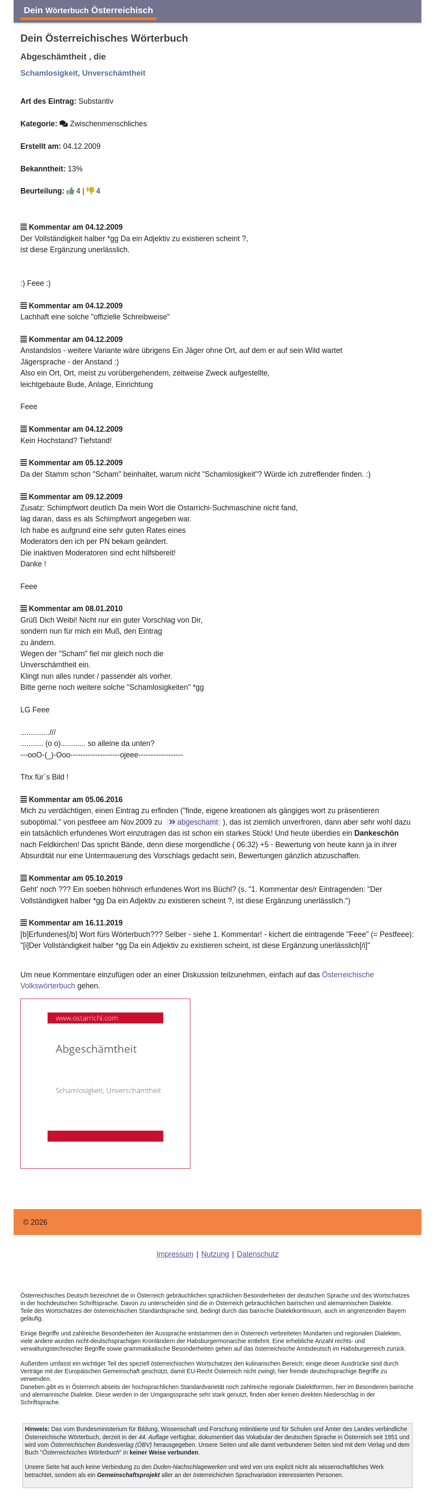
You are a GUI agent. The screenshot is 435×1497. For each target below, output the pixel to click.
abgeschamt (193, 822)
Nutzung (215, 1254)
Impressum (174, 1254)
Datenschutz (258, 1254)
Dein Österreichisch (88, 10)
